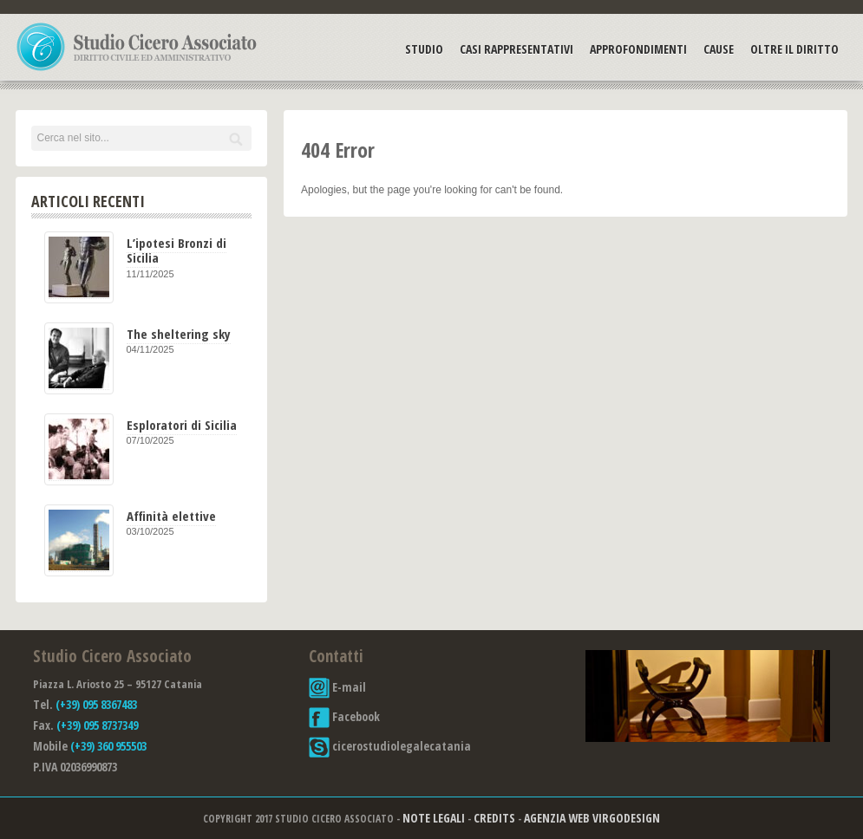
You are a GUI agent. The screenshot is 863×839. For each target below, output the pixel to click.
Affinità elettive (171, 515)
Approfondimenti (638, 49)
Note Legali (433, 818)
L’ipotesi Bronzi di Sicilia (176, 250)
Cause (718, 49)
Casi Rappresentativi (516, 49)
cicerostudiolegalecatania (390, 746)
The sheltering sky (179, 333)
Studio (424, 49)
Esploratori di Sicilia (182, 424)
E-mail (337, 687)
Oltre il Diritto (794, 49)
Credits (494, 818)
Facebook (344, 716)
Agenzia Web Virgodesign (592, 818)
